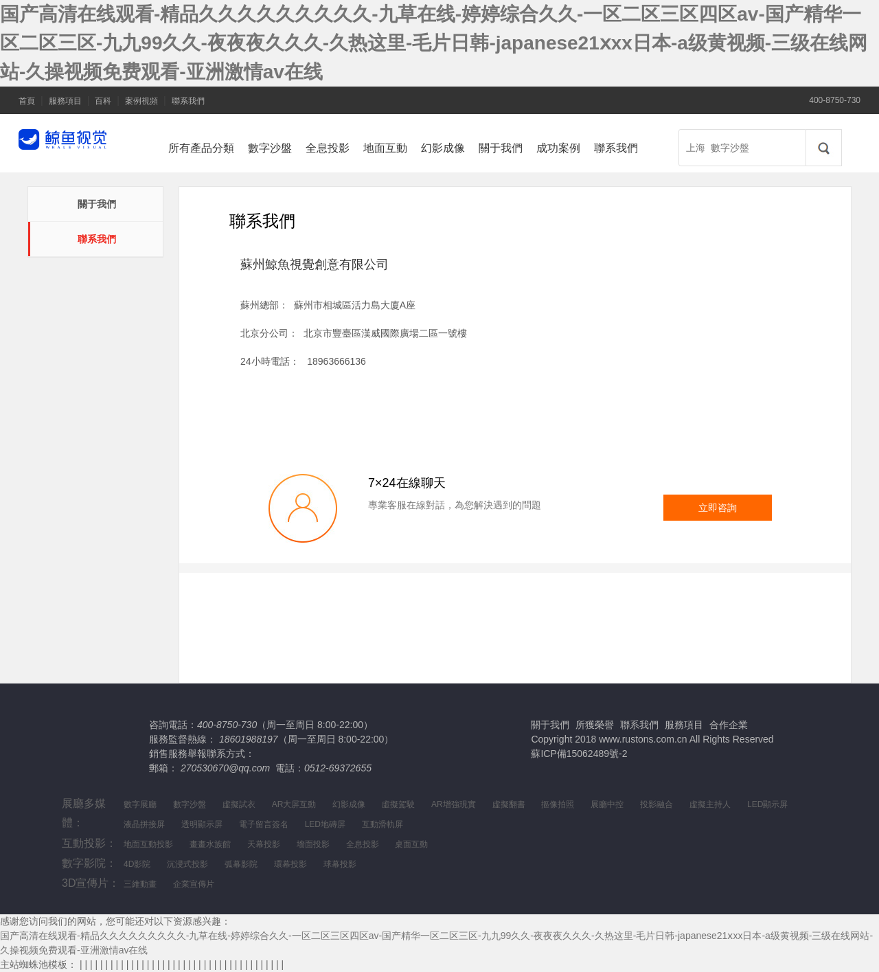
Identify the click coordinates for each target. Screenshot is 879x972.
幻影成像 (443, 148)
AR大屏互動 (294, 804)
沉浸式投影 (187, 864)
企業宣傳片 (193, 884)
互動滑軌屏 (382, 824)
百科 (103, 101)
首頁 (27, 101)
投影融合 (656, 804)
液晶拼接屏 (144, 824)
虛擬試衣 (238, 804)
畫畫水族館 (210, 844)
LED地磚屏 (325, 824)
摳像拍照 (557, 804)
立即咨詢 (717, 507)
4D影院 (137, 864)
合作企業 (728, 724)
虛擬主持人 (710, 804)
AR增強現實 (453, 804)
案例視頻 (141, 101)
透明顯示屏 (201, 824)
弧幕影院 (241, 864)
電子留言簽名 (263, 824)
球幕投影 (339, 864)
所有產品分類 (201, 148)
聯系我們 (188, 101)
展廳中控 (607, 804)
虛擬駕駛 (398, 804)
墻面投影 (313, 844)
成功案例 (558, 148)
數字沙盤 (270, 148)
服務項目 (65, 101)
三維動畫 (140, 884)
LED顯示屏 (767, 804)
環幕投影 (290, 864)
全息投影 (328, 148)
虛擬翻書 (508, 804)
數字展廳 (140, 804)
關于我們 (501, 148)
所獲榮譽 (594, 724)
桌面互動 (411, 844)
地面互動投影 (148, 844)
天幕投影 (263, 844)
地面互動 (385, 148)
